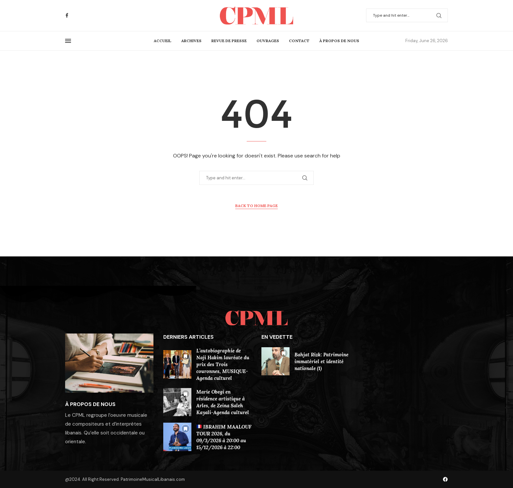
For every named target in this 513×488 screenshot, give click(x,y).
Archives (191, 40)
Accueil (162, 40)
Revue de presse (229, 40)
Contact (299, 40)
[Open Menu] (68, 41)
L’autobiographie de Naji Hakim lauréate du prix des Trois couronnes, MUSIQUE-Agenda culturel (222, 364)
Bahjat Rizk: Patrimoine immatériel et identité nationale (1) (321, 361)
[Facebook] (67, 15)
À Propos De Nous (339, 40)
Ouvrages (267, 40)
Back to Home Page (256, 205)
